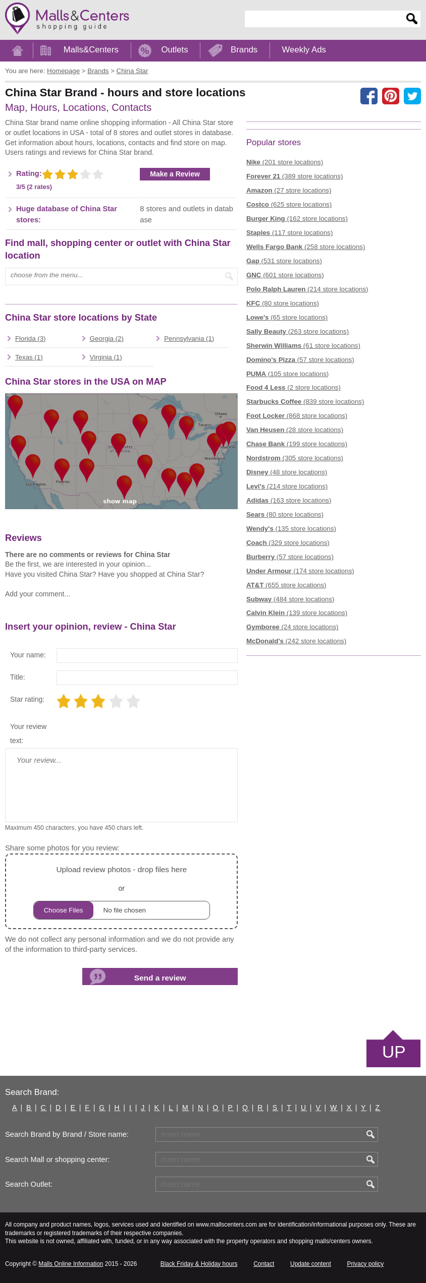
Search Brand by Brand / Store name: (67, 1134)
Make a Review (175, 174)
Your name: (28, 655)
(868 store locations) (296, 415)
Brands (244, 49)
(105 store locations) (287, 374)
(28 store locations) (294, 430)
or (121, 891)
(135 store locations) (291, 528)
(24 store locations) (292, 627)
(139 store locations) (296, 613)
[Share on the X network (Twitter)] (412, 96)
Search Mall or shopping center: (57, 1159)
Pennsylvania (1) (189, 338)
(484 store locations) (290, 599)
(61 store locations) (303, 345)
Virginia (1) (106, 357)
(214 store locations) (307, 289)
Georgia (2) (107, 338)
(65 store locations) (287, 317)
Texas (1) (29, 357)
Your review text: (28, 733)
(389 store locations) (294, 176)
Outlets (174, 49)
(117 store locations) (289, 232)
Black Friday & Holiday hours (199, 1263)
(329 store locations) (288, 542)
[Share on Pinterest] (390, 96)
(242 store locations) (296, 641)
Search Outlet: (28, 1184)
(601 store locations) (285, 275)
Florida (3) (30, 338)
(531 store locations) (284, 261)
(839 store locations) (305, 401)
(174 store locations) (300, 571)
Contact (263, 1263)
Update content (310, 1263)
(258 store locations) (305, 247)
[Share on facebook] (369, 96)
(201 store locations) (284, 162)
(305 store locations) (294, 458)
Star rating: (27, 699)
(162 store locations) (297, 218)
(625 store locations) (289, 204)
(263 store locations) (297, 331)
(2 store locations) (293, 387)
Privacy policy (365, 1263)
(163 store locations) (289, 500)
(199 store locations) (296, 444)
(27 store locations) (289, 190)
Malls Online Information (70, 1263)
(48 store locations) (286, 472)
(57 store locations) (300, 359)
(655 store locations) (286, 585)
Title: (17, 677)
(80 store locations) (282, 303)
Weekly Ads (304, 49)
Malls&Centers (91, 49)
